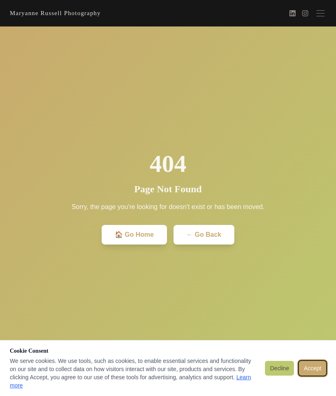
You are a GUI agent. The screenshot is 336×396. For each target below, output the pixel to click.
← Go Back (204, 234)
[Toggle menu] (320, 13)
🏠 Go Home (134, 234)
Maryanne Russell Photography (55, 13)
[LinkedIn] (292, 13)
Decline (279, 368)
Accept (312, 368)
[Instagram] (305, 13)
